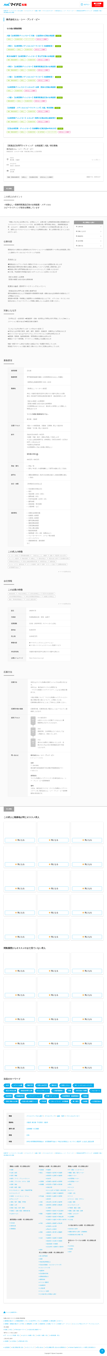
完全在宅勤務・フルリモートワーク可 (50, 1265)
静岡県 (55, 1205)
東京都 (34, 1122)
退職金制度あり (44, 1276)
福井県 (60, 1202)
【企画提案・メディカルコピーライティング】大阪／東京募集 (30, 108)
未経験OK (43, 1285)
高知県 (49, 1235)
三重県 (49, 1208)
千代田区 (40, 1122)
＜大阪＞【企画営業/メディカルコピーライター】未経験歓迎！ (30, 77)
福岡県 (49, 1238)
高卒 (70, 1251)
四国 (41, 1232)
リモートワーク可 (45, 1267)
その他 (71, 1219)
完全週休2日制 (44, 1273)
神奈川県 (49, 1187)
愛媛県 (60, 1232)
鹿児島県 (49, 1244)
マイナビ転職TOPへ (11, 1312)
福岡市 (56, 1246)
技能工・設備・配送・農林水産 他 (20, 1211)
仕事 (36, 1324)
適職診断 (29, 1324)
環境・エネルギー (74, 1213)
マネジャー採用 (44, 1291)
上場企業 (42, 1288)
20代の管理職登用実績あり (35, 1141)
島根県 (55, 1223)
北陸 (41, 1202)
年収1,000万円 (42, 1085)
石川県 (55, 1202)
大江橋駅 (36, 1129)
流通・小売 (72, 1193)
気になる (21, 840)
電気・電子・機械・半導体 (18, 1202)
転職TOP (6, 10)
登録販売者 (20, 1096)
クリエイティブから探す (16, 10)
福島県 (60, 1175)
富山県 (49, 1202)
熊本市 (61, 1246)
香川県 (55, 1232)
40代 (7, 1085)
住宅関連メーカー (74, 1178)
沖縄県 (56, 1244)
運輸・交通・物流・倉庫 (76, 1211)
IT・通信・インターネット (76, 1170)
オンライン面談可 (75, 1141)
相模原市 (60, 1193)
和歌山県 (60, 1216)
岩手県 (55, 1172)
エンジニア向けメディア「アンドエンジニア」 (87, 1324)
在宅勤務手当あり (51, 1141)
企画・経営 (14, 1172)
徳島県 (49, 1232)
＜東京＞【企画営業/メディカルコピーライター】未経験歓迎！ (30, 46)
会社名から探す (73, 1228)
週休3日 (54, 1085)
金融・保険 (72, 1202)
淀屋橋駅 (29, 1129)
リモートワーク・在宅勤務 (59, 1101)
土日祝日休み (96, 1101)
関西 (41, 1213)
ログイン (86, 4)
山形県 (55, 1175)
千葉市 (57, 1190)
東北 (41, 1172)
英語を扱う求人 (23, 1341)
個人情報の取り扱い (18, 1347)
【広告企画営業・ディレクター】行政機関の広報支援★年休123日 (31, 128)
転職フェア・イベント (64, 1324)
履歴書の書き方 (9, 1321)
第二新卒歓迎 (44, 1256)
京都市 (49, 1219)
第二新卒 (76, 1101)
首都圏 (42, 1184)
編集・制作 (38, 10)
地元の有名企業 (11, 1091)
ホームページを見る (37, 758)
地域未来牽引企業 (26, 1091)
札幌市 (49, 1170)
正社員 (43, 1101)
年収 (22, 1324)
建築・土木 (14, 1205)
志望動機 (45, 1321)
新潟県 (49, 1196)
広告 (28, 1135)
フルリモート (95, 1091)
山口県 (55, 1226)
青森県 (49, 1172)
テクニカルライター (48, 10)
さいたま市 (50, 1190)
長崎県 (60, 1238)
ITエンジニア (14, 1199)
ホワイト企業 (17, 1085)
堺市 (59, 1219)
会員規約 (7, 1347)
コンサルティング (74, 1205)
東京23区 (63, 1190)
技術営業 (9, 1096)
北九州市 (49, 1246)
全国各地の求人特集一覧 (76, 1234)
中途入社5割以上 (63, 1141)
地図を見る (35, 770)
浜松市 (55, 1211)
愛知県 (60, 1205)
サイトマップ (30, 1347)
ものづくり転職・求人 (29, 1335)
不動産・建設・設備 (74, 1208)
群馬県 (60, 1181)
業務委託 (13, 1228)
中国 (41, 1223)
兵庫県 (49, 1216)
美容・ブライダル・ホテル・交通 (20, 1181)
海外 (41, 1249)
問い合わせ (40, 1347)
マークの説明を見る (65, 571)
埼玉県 (49, 1184)
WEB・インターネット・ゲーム (20, 1196)
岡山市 (49, 1229)
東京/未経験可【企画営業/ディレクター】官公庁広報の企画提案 (31, 56)
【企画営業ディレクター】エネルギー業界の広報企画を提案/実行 (31, 118)
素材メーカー (73, 1175)
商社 (70, 1184)
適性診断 (53, 1321)
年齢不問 (30, 1085)
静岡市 (49, 1211)
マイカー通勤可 (44, 1282)
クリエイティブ (29, 10)
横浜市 (49, 1193)
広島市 (55, 1229)
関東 (69, 1091)
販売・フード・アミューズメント (20, 1178)
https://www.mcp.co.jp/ (36, 658)
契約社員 (13, 1226)
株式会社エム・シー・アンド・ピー (64, 10)
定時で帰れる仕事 (12, 1101)
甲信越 (42, 1196)
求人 (11, 1329)
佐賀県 (55, 1238)
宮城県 (60, 1172)
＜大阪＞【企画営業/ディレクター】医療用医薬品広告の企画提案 (31, 97)
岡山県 (60, 1223)
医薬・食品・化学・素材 (18, 1208)
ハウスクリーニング (34, 1096)
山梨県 (55, 1196)
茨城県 (49, 1181)
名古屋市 (60, 1211)
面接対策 (42, 1324)
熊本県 (49, 1241)
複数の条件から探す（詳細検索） (78, 1231)
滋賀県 (49, 1213)
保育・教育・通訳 (16, 1187)
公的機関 (71, 1216)
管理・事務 (14, 1175)
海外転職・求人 (55, 1335)
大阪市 (46, 1122)
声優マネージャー (52, 1096)
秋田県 (49, 1175)
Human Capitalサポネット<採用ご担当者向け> (82, 1347)
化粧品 (85, 1096)
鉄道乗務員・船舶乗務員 (70, 1096)
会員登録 (97, 4)
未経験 (85, 1101)
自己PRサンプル (35, 1321)
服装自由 (42, 1279)
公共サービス (14, 1213)
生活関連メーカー (74, 1181)
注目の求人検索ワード (29, 1101)
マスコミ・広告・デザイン (76, 1199)
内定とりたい (65, 1085)
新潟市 (49, 1199)
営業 (12, 1170)
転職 (6, 1329)
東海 (41, 1205)
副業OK (42, 1270)
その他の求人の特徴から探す (48, 1294)
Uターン (60, 1321)
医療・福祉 (14, 1184)
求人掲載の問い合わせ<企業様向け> (56, 1347)
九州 (41, 1238)
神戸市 (65, 1219)
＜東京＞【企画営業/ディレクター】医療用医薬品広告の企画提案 (31, 66)
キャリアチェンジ (43, 1091)
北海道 (42, 1170)
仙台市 (49, 1178)
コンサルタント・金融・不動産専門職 (21, 1190)
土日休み (71, 1246)
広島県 (49, 1226)
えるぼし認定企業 (88, 1141)
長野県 (60, 1196)
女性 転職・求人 (43, 1335)
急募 (41, 1259)
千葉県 (55, 1184)
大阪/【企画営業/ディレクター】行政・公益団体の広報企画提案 (31, 36)
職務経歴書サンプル (22, 1321)
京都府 (55, 1213)
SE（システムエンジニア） (84, 1085)
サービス (71, 1187)
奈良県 (55, 1216)
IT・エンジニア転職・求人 (12, 1335)
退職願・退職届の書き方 (12, 1324)
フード (71, 1196)
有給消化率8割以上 (45, 1262)
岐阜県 (49, 1205)
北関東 (42, 1181)
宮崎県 (60, 1241)
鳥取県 (49, 1223)
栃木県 (55, 1181)
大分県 (55, 1241)
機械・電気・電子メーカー (76, 1172)
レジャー (71, 1190)
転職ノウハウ (51, 1324)
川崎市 (55, 1193)
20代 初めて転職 (81, 1091)
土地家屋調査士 (58, 1091)
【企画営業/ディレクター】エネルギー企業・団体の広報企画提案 (31, 87)
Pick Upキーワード (20, 1329)
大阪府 (29, 1122)
